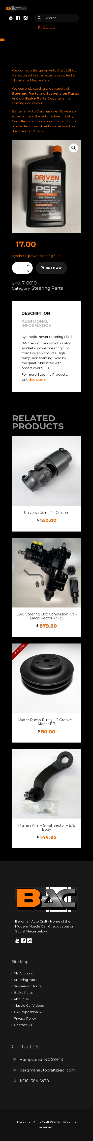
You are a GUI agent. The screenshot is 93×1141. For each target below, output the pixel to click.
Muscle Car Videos (29, 1005)
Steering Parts (25, 93)
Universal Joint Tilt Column (46, 513)
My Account (23, 973)
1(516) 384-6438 (34, 1080)
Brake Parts (36, 98)
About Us (21, 999)
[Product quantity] (22, 268)
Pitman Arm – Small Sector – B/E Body (46, 827)
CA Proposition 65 (28, 1012)
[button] (73, 147)
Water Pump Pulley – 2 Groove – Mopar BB (46, 722)
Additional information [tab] (37, 323)
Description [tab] (36, 313)
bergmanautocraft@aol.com (47, 1070)
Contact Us (23, 1025)
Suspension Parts (62, 93)
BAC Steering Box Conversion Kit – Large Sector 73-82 (47, 616)
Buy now (54, 268)
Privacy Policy (25, 1018)
